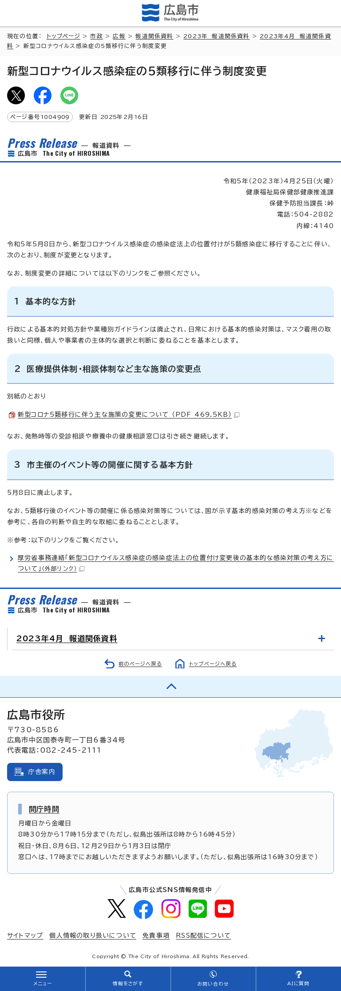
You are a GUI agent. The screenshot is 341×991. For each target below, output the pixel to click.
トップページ (63, 36)
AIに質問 (298, 983)
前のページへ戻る (140, 663)
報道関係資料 (154, 36)
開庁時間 (44, 809)
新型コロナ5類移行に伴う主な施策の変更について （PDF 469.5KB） (128, 414)
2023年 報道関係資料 (216, 36)
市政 (96, 36)
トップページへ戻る (213, 663)
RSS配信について (203, 935)
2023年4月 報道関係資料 (67, 638)
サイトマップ (25, 935)
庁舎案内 (42, 772)
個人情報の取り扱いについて (92, 935)
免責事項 (156, 935)
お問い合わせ (213, 984)
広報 (119, 36)
